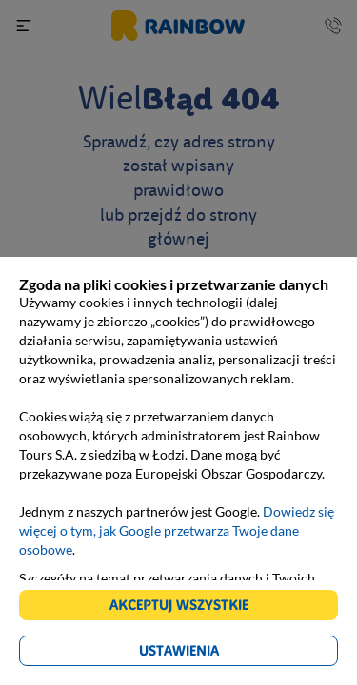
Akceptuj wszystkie (178, 605)
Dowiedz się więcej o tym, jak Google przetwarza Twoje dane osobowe (176, 530)
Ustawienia (179, 650)
